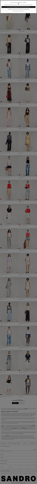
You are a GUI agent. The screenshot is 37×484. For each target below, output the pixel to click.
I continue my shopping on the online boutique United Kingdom (18, 9)
